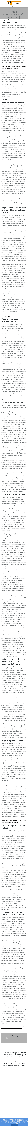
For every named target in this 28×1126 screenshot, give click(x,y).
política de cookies (14, 1122)
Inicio (14, 11)
